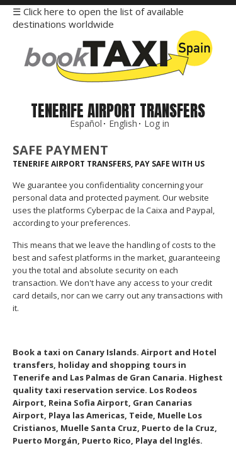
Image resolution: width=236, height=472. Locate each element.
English (123, 123)
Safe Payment (60, 149)
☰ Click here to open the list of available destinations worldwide (98, 17)
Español (86, 123)
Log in (156, 123)
